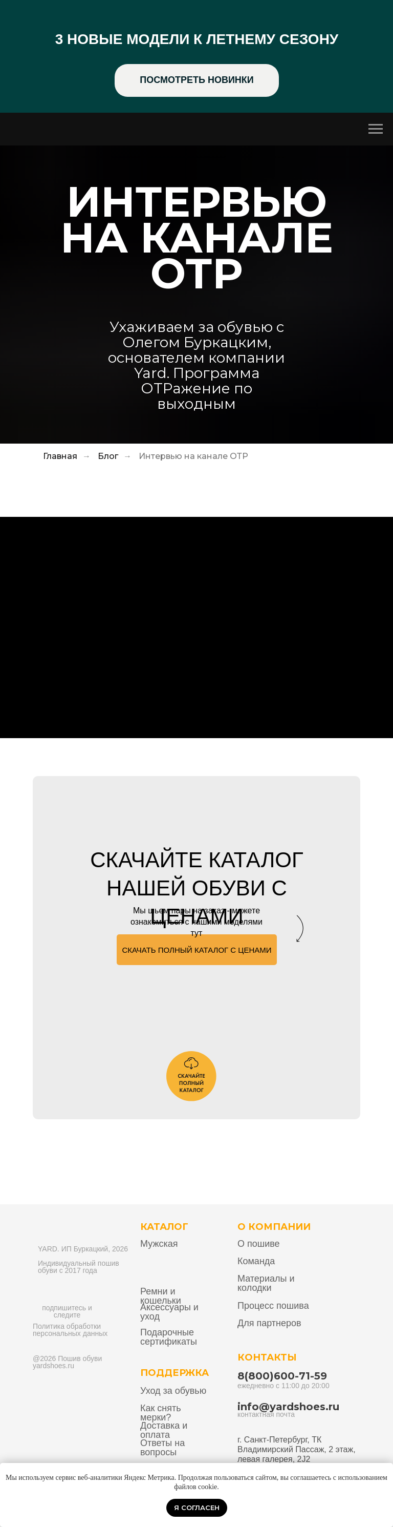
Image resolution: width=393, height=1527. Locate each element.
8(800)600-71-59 (282, 1376)
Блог (108, 456)
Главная (60, 456)
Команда (256, 1261)
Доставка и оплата (163, 1430)
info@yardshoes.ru (288, 1406)
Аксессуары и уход (169, 1312)
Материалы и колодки (265, 1283)
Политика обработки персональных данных (70, 1329)
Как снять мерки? (160, 1413)
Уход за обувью (173, 1391)
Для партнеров (269, 1323)
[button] (197, 949)
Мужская (159, 1244)
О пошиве (258, 1244)
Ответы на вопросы (162, 1447)
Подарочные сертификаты (168, 1337)
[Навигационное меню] (375, 129)
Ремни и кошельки (160, 1296)
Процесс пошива (273, 1306)
